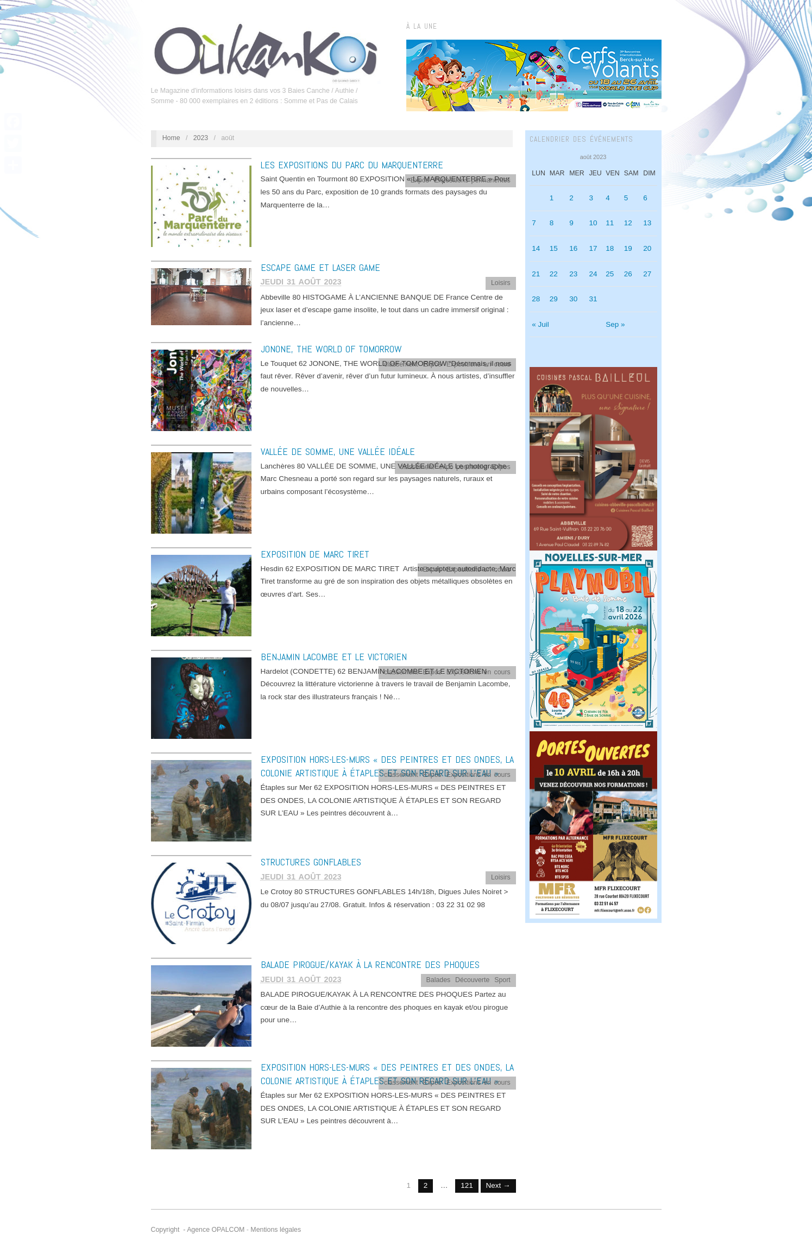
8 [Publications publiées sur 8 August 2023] (552, 223)
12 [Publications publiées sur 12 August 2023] (628, 223)
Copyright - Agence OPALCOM (198, 1229)
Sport (502, 980)
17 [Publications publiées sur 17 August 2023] (593, 248)
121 (467, 1185)
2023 (201, 138)
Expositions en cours (478, 364)
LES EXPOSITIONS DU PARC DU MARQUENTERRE (352, 165)
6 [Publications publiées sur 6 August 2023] (645, 198)
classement (401, 364)
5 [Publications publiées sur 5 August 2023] (626, 198)
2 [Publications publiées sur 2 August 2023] (571, 198)
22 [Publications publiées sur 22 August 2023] (554, 274)
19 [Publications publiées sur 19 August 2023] (628, 248)
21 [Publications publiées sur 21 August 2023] (536, 274)
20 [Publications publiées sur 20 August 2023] (647, 248)
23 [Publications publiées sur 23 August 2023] (573, 274)
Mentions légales (275, 1229)
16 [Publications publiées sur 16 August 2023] (573, 248)
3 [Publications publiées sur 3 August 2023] (591, 198)
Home (171, 138)
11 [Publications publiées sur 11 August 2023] (610, 223)
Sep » (615, 324)
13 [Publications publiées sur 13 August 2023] (647, 223)
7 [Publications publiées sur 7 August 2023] (534, 223)
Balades (438, 980)
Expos (420, 180)
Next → (498, 1185)
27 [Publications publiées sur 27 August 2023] (647, 274)
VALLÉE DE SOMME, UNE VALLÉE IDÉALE (338, 451)
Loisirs (501, 283)
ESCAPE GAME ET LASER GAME (320, 267)
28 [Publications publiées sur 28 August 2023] (536, 299)
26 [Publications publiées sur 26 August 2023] (628, 274)
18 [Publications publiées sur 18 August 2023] (610, 248)
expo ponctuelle (463, 467)
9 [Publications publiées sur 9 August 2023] (571, 223)
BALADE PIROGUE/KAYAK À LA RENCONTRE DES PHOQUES (370, 964)
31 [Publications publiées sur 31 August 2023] (593, 299)
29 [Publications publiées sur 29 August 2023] (554, 299)
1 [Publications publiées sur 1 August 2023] (552, 198)
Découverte (472, 980)
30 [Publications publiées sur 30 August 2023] (573, 299)
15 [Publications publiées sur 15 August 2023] (554, 248)
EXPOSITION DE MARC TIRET (315, 554)
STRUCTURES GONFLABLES (311, 862)
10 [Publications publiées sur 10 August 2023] (593, 223)
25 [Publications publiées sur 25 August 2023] (610, 274)
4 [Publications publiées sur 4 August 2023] (608, 198)
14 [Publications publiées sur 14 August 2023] (536, 248)
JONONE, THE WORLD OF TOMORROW (331, 349)
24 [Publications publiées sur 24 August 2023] (593, 274)
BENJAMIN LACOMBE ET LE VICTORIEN (334, 656)
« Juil (540, 324)
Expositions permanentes (472, 180)
